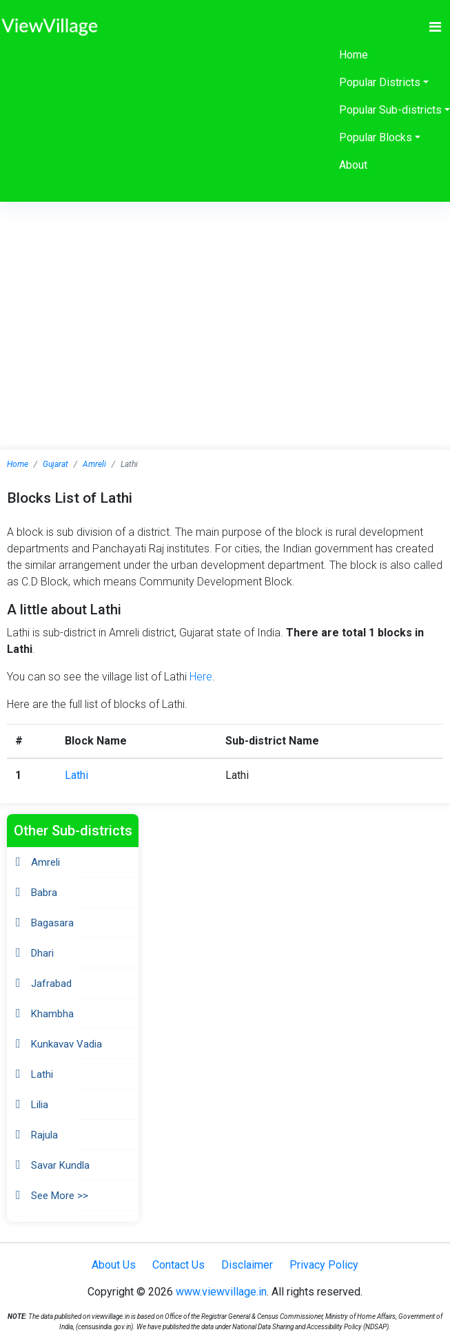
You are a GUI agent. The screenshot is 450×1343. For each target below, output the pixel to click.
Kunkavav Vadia (66, 1044)
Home (353, 54)
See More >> (59, 1195)
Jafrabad (51, 983)
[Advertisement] (225, 305)
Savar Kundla (60, 1165)
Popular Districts (379, 82)
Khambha (52, 1014)
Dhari (42, 953)
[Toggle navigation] (435, 27)
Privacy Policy (323, 1264)
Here (201, 676)
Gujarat (55, 464)
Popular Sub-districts (390, 109)
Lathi (76, 775)
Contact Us (178, 1264)
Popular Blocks (375, 137)
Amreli (94, 464)
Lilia (39, 1105)
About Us (114, 1264)
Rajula (44, 1135)
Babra (44, 892)
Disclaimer (247, 1264)
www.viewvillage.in (221, 1291)
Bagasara (52, 923)
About (353, 164)
